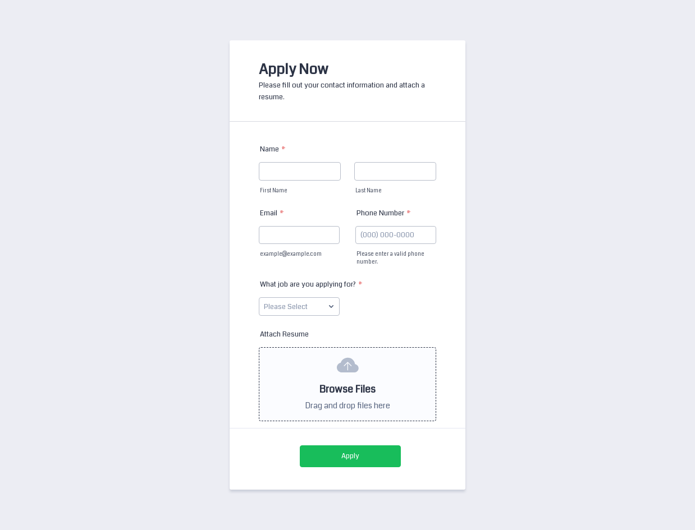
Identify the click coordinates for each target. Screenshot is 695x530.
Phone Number (383, 213)
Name (273, 149)
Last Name (368, 191)
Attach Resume (284, 334)
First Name (273, 191)
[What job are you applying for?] (299, 306)
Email (272, 213)
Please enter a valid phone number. (390, 258)
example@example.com (291, 254)
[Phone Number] (395, 235)
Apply (350, 456)
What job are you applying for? (311, 284)
